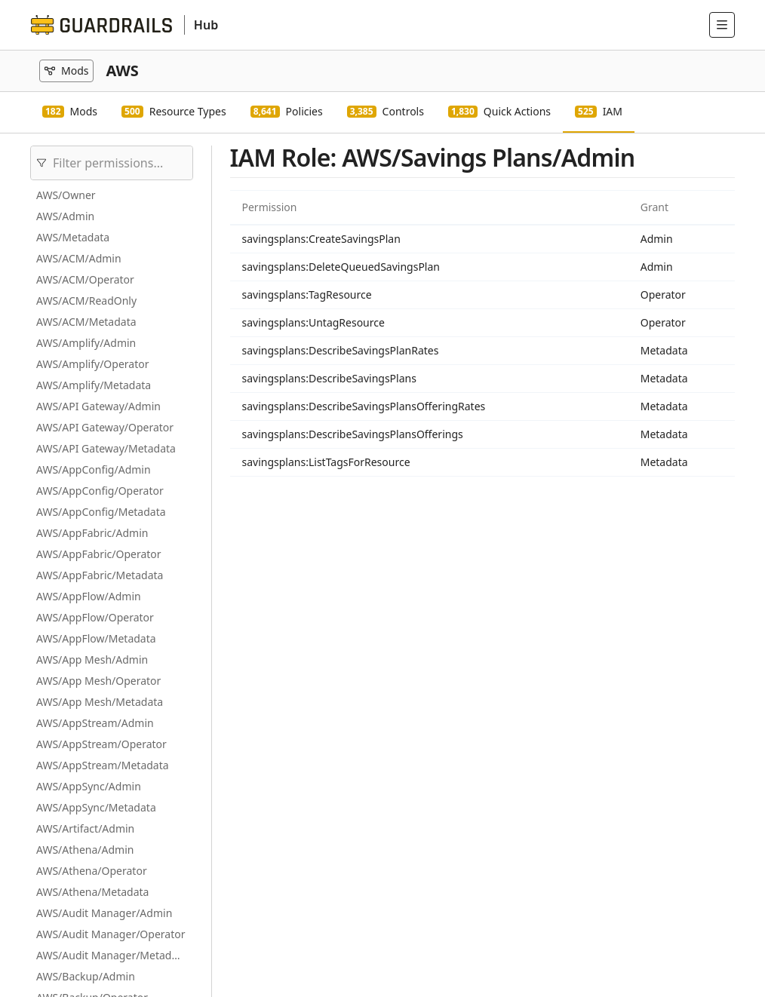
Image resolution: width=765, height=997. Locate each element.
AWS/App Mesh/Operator (98, 680)
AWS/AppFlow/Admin (88, 596)
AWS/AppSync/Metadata (96, 807)
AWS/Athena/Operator (91, 871)
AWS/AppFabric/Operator (98, 554)
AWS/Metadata (72, 237)
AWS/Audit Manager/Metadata (111, 955)
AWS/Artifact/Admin (85, 828)
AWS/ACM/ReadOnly (86, 300)
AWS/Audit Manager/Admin (104, 913)
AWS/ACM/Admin (78, 258)
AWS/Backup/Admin (85, 976)
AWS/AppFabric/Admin (92, 533)
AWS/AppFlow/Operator (95, 617)
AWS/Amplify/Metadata (93, 385)
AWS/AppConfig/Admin (93, 469)
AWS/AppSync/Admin (88, 786)
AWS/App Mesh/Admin (92, 659)
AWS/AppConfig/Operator (100, 490)
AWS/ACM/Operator (85, 279)
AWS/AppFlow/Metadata (96, 638)
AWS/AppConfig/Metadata (101, 512)
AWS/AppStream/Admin (95, 723)
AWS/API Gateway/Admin (98, 406)
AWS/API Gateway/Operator (105, 427)
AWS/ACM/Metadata (86, 321)
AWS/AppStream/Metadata (102, 765)
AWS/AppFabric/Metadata (99, 575)
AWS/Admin (65, 216)
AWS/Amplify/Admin (86, 343)
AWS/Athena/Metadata (92, 892)
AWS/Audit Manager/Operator (110, 934)
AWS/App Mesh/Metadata (99, 702)
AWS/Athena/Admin (85, 849)
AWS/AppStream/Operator (101, 744)
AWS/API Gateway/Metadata (106, 448)
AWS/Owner (66, 195)
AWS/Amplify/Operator (92, 364)
